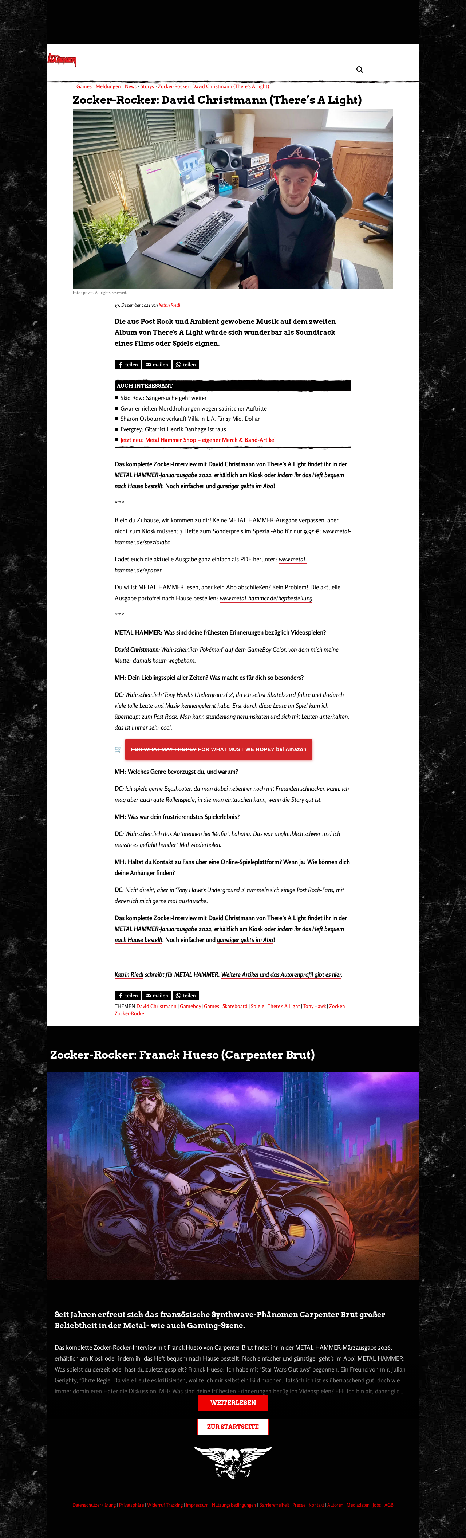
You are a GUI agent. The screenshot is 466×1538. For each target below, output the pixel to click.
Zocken (337, 1006)
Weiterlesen (233, 1403)
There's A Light (284, 1006)
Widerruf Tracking (165, 1505)
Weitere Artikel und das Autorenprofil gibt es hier (281, 974)
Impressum (198, 1505)
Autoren (335, 1505)
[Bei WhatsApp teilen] (186, 364)
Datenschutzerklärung (94, 1505)
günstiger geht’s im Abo (245, 486)
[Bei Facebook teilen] (128, 364)
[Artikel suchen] (359, 69)
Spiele (257, 1006)
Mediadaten (359, 1505)
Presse (299, 1505)
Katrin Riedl (169, 305)
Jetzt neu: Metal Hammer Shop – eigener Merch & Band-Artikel (198, 439)
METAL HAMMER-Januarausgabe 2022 (163, 475)
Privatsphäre (132, 1505)
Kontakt (317, 1505)
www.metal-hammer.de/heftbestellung (266, 598)
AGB (389, 1505)
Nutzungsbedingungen (234, 1505)
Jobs (377, 1505)
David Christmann (157, 1006)
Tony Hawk (314, 1006)
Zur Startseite (233, 1427)
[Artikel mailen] (156, 364)
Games (211, 1006)
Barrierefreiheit (274, 1505)
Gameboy (190, 1006)
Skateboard (235, 1006)
